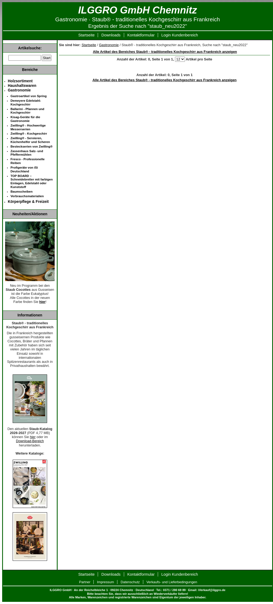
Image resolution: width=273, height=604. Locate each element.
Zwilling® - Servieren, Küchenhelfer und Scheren (30, 140)
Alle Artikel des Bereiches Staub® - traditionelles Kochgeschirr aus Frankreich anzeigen (165, 52)
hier (42, 302)
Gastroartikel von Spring (28, 96)
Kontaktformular (141, 35)
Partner (84, 582)
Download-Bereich (30, 441)
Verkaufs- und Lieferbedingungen (171, 582)
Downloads (110, 35)
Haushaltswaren (22, 85)
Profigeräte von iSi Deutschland (24, 169)
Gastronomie (109, 45)
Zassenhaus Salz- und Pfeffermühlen (26, 152)
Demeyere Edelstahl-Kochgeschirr (25, 102)
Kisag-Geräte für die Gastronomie (25, 118)
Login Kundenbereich (179, 35)
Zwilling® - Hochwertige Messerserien (28, 127)
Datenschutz (130, 582)
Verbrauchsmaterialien (27, 196)
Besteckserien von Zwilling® (31, 146)
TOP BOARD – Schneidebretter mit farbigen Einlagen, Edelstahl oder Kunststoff (31, 181)
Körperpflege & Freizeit (28, 201)
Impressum (105, 582)
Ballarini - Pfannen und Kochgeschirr (27, 110)
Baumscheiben (21, 191)
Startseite (86, 35)
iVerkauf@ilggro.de (212, 590)
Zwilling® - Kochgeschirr (28, 133)
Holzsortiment (20, 81)
